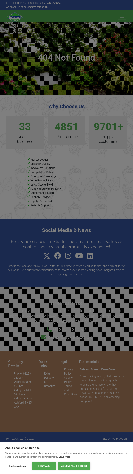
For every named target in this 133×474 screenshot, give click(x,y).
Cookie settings (18, 466)
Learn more (64, 457)
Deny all (44, 466)
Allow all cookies (74, 466)
